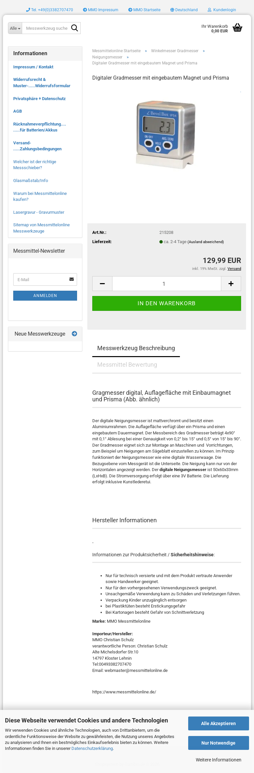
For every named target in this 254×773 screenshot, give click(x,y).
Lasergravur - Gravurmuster (38, 212)
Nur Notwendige (218, 743)
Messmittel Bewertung (127, 364)
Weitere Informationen (218, 759)
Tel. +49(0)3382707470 (49, 10)
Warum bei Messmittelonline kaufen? (40, 196)
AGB (17, 111)
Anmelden (45, 295)
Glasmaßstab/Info (30, 180)
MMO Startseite (144, 10)
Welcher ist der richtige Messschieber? (34, 164)
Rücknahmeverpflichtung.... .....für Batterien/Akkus (39, 127)
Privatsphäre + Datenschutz (39, 98)
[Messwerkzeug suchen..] (15, 28)
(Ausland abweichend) (206, 242)
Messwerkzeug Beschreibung (136, 348)
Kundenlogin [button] (222, 10)
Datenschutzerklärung (92, 748)
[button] (184, 10)
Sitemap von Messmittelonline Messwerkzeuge (41, 228)
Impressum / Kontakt (33, 66)
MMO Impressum (100, 10)
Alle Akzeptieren (218, 723)
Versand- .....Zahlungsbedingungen (37, 146)
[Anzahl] (166, 283)
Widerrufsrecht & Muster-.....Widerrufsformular (41, 82)
